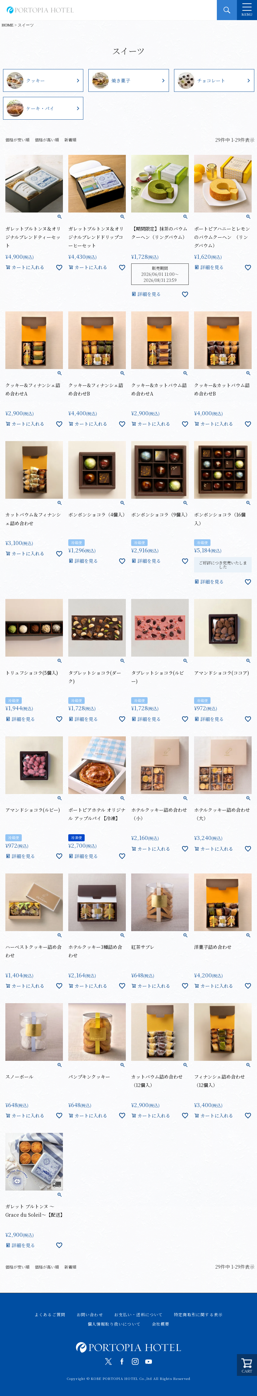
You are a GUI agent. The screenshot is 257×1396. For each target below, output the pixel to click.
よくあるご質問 (49, 1314)
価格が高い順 (47, 139)
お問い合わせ (90, 1314)
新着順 (70, 139)
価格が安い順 (17, 139)
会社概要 (161, 1324)
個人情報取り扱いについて (114, 1324)
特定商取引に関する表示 (198, 1314)
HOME (7, 25)
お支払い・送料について (138, 1314)
